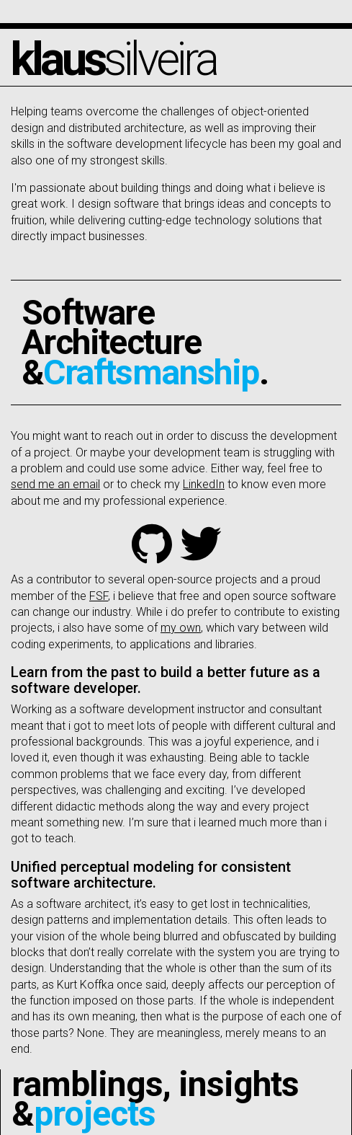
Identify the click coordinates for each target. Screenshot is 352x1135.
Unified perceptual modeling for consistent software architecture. (151, 874)
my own (181, 628)
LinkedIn (204, 484)
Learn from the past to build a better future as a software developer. (165, 680)
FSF (98, 596)
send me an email (55, 484)
